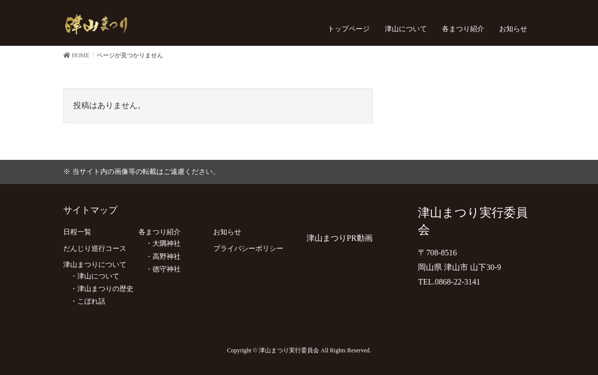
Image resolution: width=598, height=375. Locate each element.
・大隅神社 (159, 243)
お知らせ (227, 232)
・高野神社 (159, 256)
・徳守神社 (159, 269)
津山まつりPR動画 (340, 238)
